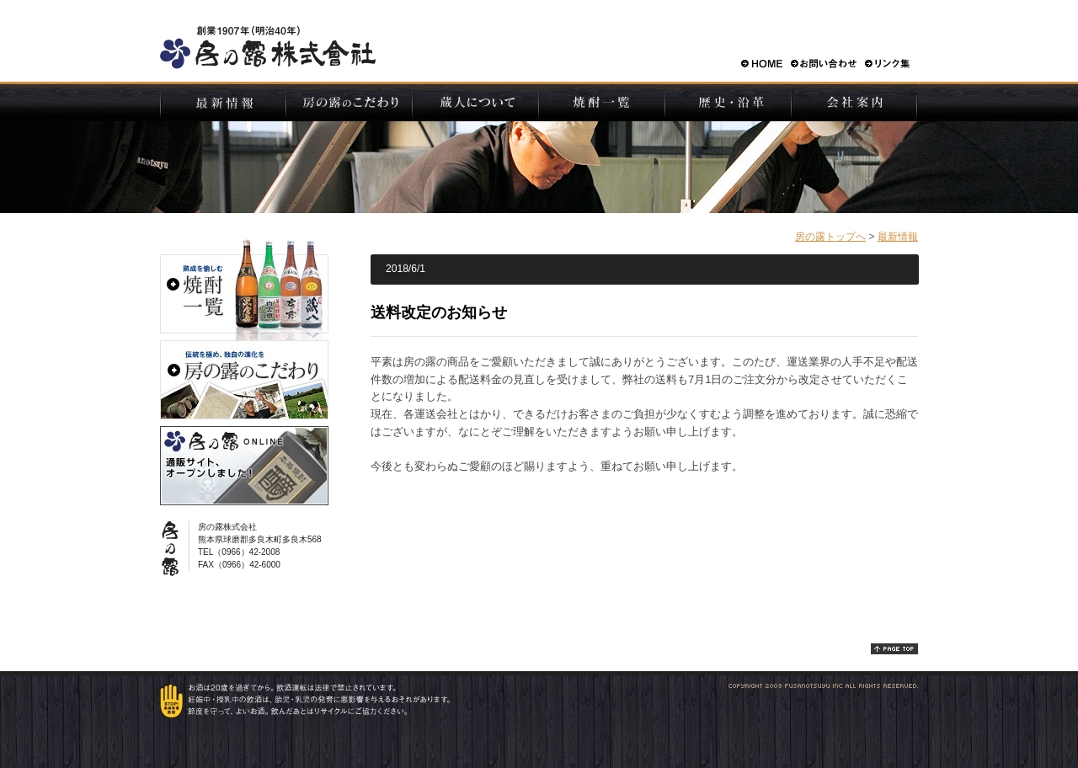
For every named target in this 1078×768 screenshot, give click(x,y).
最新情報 (898, 237)
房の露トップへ (830, 237)
